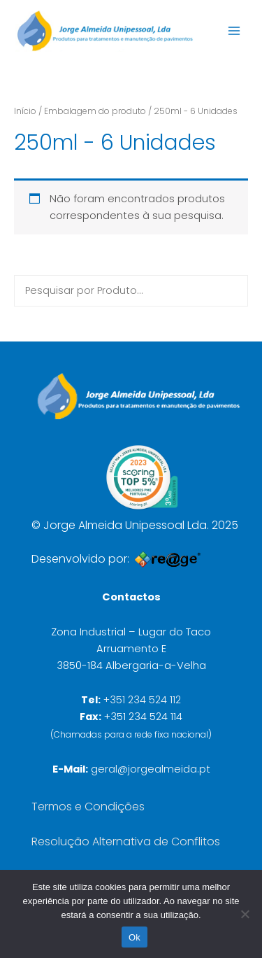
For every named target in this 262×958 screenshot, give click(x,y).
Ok (134, 937)
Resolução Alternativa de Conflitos (125, 841)
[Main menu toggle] (234, 31)
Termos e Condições (88, 806)
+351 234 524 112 (142, 700)
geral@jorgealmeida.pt (150, 769)
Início (25, 111)
